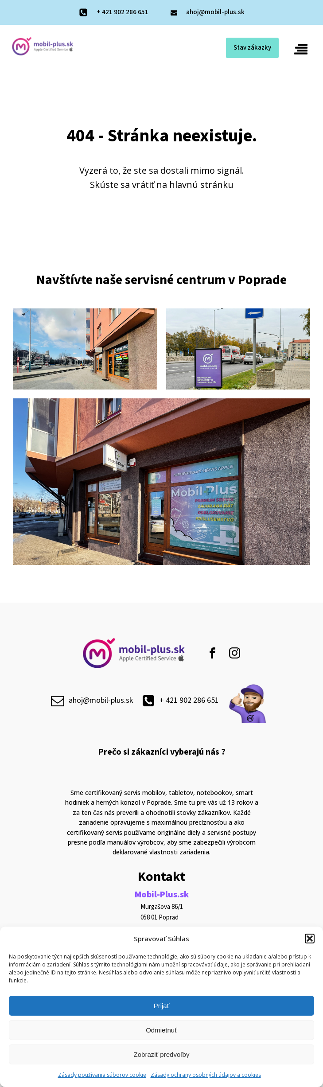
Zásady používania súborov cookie (102, 1075)
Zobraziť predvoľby (162, 1054)
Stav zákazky (252, 47)
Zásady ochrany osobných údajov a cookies (206, 1075)
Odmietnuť (161, 1030)
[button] (309, 938)
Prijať (162, 1005)
